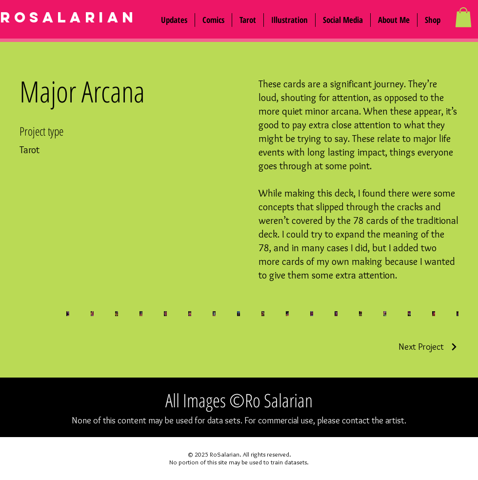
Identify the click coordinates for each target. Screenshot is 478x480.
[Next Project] (428, 347)
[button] (343, 20)
